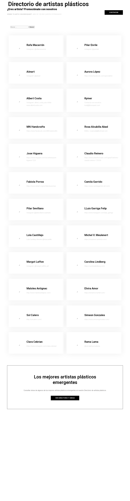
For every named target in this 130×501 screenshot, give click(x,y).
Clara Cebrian (35, 341)
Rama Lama (91, 341)
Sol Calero (33, 315)
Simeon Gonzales (94, 315)
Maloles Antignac (37, 288)
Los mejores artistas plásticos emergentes (65, 379)
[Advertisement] (65, 424)
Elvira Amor (91, 288)
